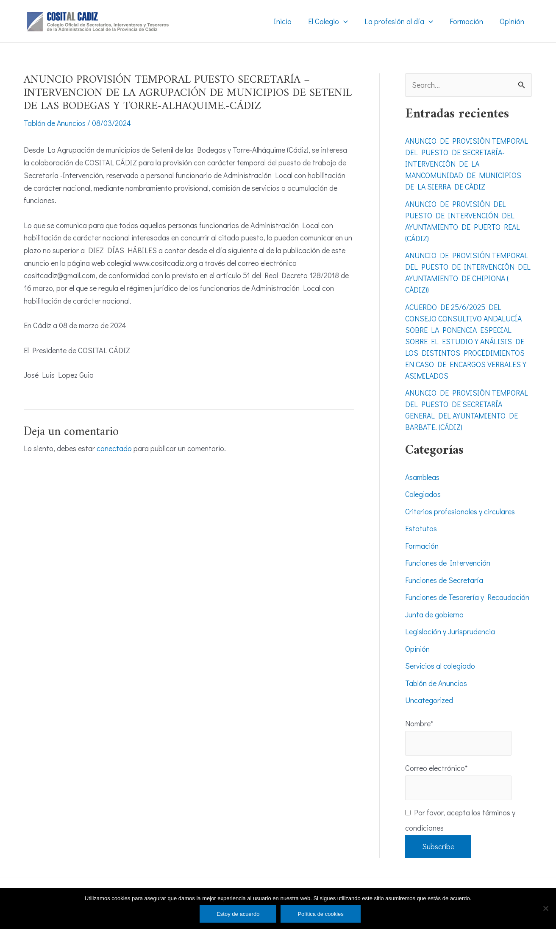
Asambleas (422, 477)
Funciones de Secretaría (444, 580)
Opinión (417, 649)
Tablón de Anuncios (55, 123)
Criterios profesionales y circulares (460, 511)
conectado (114, 448)
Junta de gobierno (434, 614)
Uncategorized (429, 700)
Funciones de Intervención (447, 563)
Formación (422, 546)
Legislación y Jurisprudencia (450, 632)
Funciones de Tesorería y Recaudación (467, 597)
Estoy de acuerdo (238, 914)
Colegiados (423, 494)
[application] (347, 21)
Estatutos (421, 529)
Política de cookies (320, 914)
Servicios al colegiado (440, 666)
